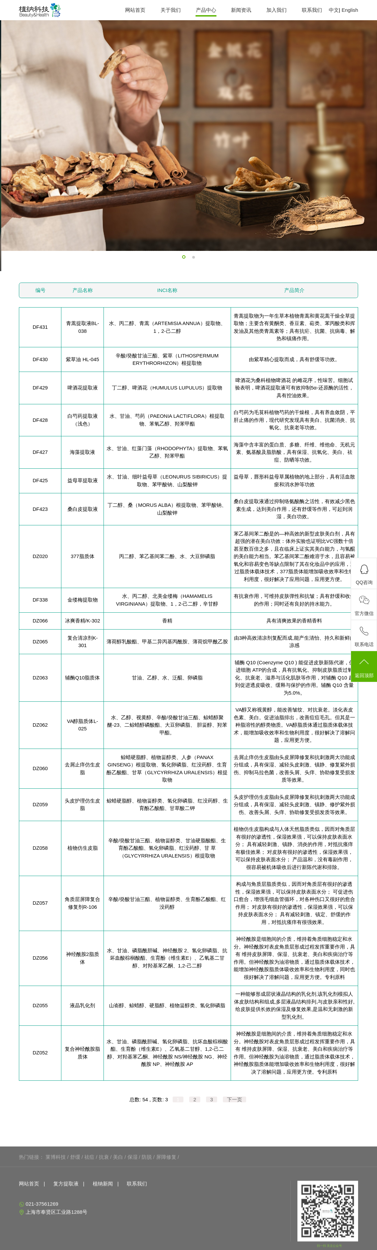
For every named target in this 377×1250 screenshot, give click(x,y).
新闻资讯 (241, 10)
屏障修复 (166, 1199)
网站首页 (135, 10)
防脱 (147, 1199)
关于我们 (171, 10)
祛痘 (89, 1199)
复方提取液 (66, 1225)
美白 (118, 1199)
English (350, 10)
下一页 (234, 1099)
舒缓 (75, 1199)
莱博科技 (56, 1199)
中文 (334, 10)
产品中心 (206, 10)
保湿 (132, 1199)
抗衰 (104, 1199)
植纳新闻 (103, 1225)
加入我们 (276, 10)
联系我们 (312, 10)
